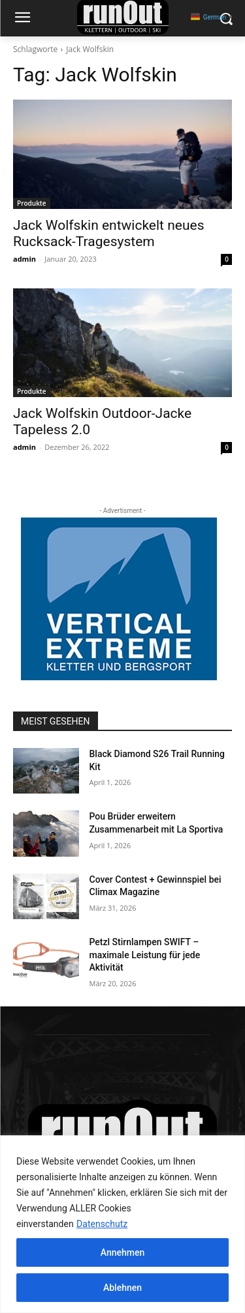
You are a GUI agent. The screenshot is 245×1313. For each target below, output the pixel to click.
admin (24, 259)
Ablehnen (122, 1287)
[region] (122, 1224)
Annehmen (123, 1252)
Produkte (31, 203)
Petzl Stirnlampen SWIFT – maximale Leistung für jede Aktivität (145, 955)
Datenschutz (101, 1224)
